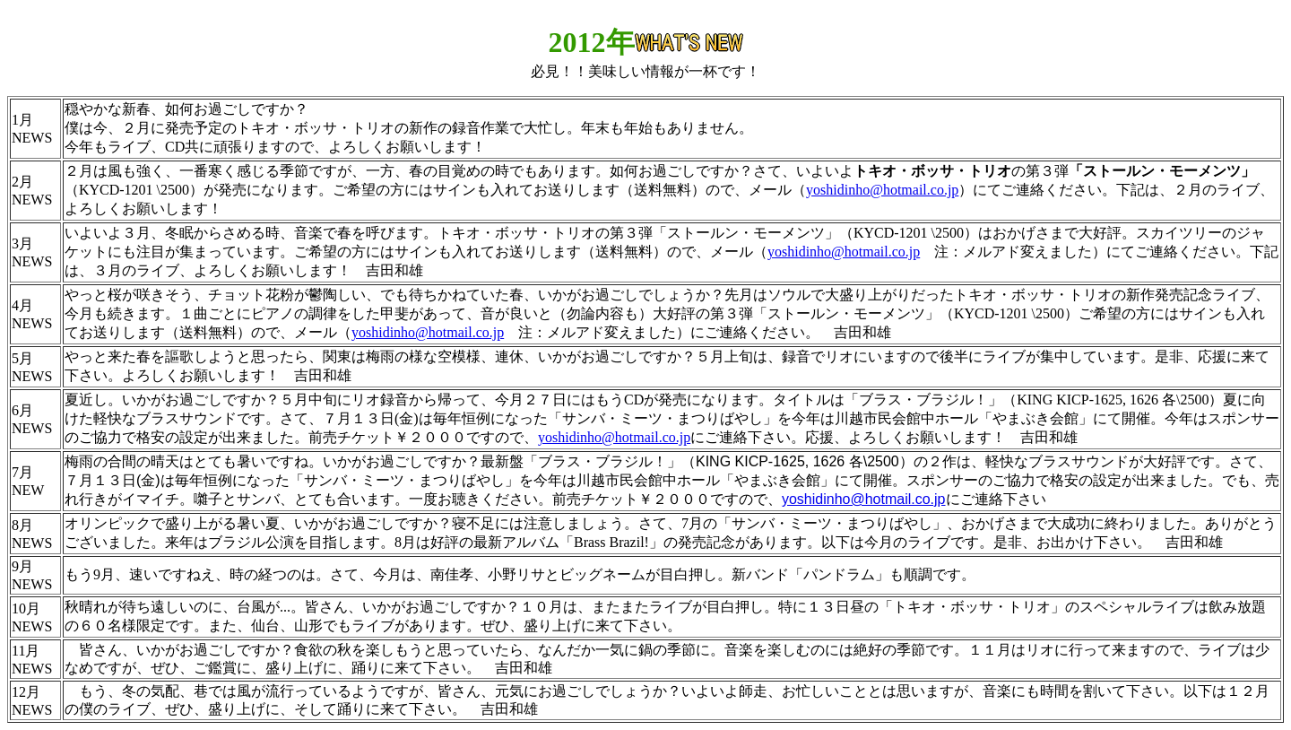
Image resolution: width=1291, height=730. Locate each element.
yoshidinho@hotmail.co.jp (882, 189)
